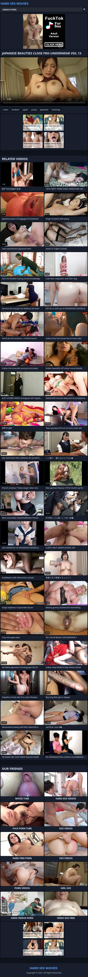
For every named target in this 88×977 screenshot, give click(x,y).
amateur (16, 109)
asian (5, 109)
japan (25, 109)
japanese (44, 109)
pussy (34, 109)
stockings (56, 109)
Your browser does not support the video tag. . (44, 81)
